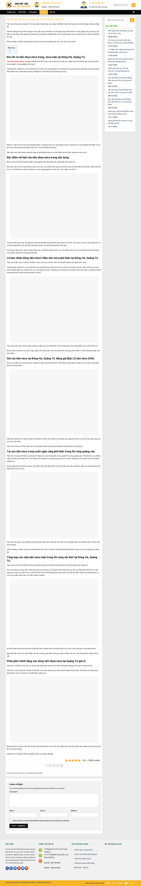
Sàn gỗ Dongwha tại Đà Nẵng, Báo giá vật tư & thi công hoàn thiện (119, 101)
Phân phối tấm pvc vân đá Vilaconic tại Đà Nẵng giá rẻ (119, 69)
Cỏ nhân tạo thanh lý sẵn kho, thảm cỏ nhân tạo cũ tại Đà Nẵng (120, 41)
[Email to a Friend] (54, 765)
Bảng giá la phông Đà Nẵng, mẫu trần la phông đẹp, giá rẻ (120, 112)
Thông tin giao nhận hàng (84, 863)
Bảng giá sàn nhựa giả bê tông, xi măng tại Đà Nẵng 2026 (121, 60)
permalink (39, 773)
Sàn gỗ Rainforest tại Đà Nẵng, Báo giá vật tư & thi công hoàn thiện (120, 80)
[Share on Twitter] (50, 765)
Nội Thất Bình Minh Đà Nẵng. (26, 882)
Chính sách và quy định (83, 850)
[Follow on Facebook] (7, 868)
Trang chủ (11, 12)
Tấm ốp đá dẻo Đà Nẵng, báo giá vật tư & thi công (120, 32)
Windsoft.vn (47, 882)
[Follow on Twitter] (15, 868)
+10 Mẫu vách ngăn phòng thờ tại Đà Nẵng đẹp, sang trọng (121, 51)
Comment (13, 792)
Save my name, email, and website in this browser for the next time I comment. (41, 821)
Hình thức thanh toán (82, 859)
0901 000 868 (55, 863)
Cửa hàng (33, 12)
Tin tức (44, 12)
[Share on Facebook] (46, 765)
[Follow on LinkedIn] (22, 868)
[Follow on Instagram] (11, 868)
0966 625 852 (55, 868)
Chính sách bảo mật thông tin (85, 854)
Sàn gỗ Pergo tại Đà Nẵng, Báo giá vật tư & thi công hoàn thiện (120, 91)
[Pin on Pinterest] (57, 765)
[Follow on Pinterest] (19, 868)
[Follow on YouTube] (26, 868)
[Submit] (133, 5)
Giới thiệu (22, 12)
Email (42, 811)
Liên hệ (52, 12)
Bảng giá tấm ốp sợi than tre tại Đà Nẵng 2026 (120, 122)
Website (74, 811)
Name (12, 811)
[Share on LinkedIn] (61, 765)
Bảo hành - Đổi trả (81, 868)
